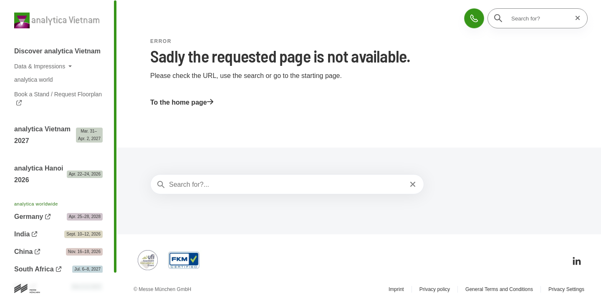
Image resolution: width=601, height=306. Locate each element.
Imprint (396, 289)
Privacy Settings (566, 289)
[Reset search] (575, 18)
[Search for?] (540, 18)
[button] (474, 18)
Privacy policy (434, 289)
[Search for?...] (286, 185)
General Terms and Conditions (499, 289)
